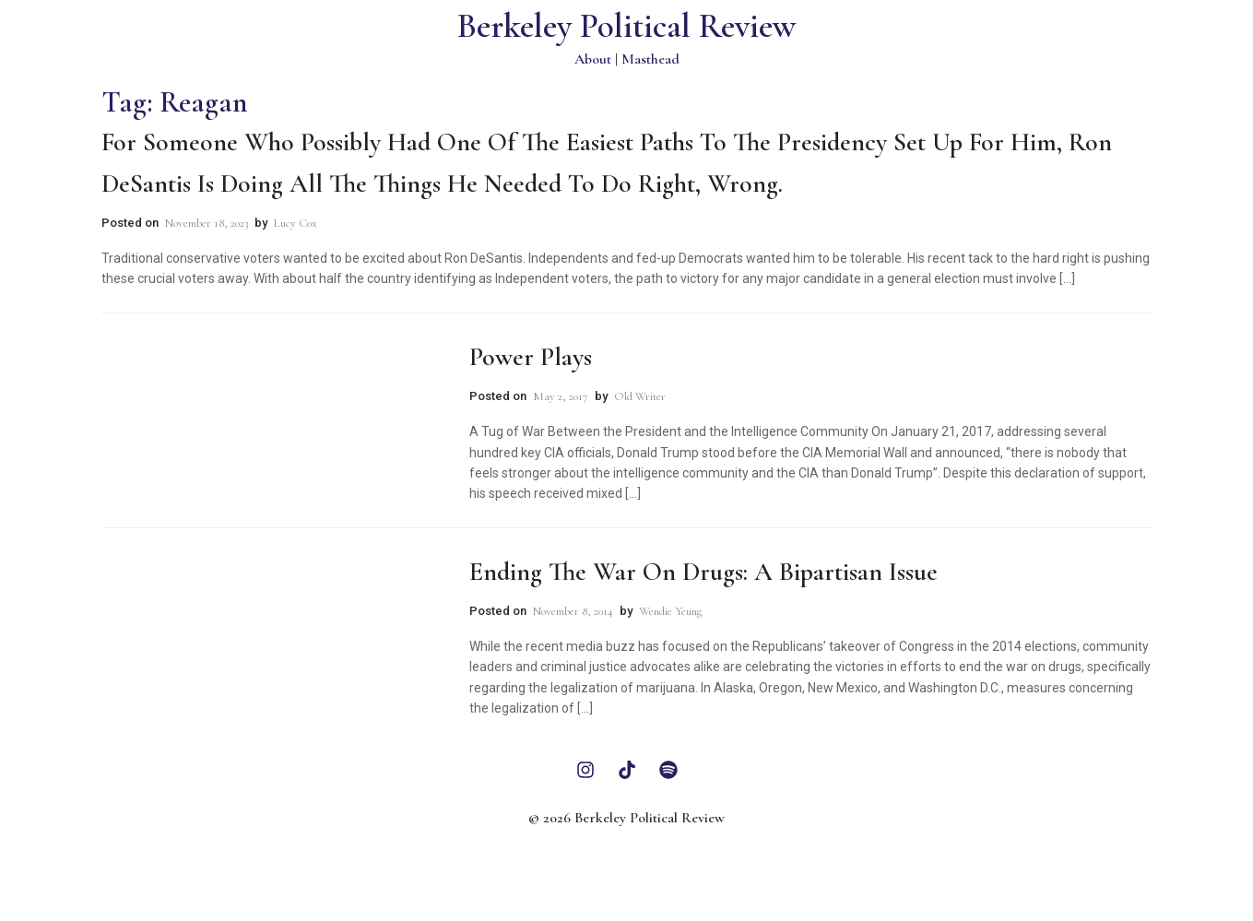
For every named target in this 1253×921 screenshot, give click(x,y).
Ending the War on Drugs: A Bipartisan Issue (703, 571)
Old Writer (640, 396)
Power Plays (530, 356)
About (592, 59)
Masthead (650, 59)
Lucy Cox (295, 223)
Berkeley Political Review (626, 26)
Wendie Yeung (670, 611)
